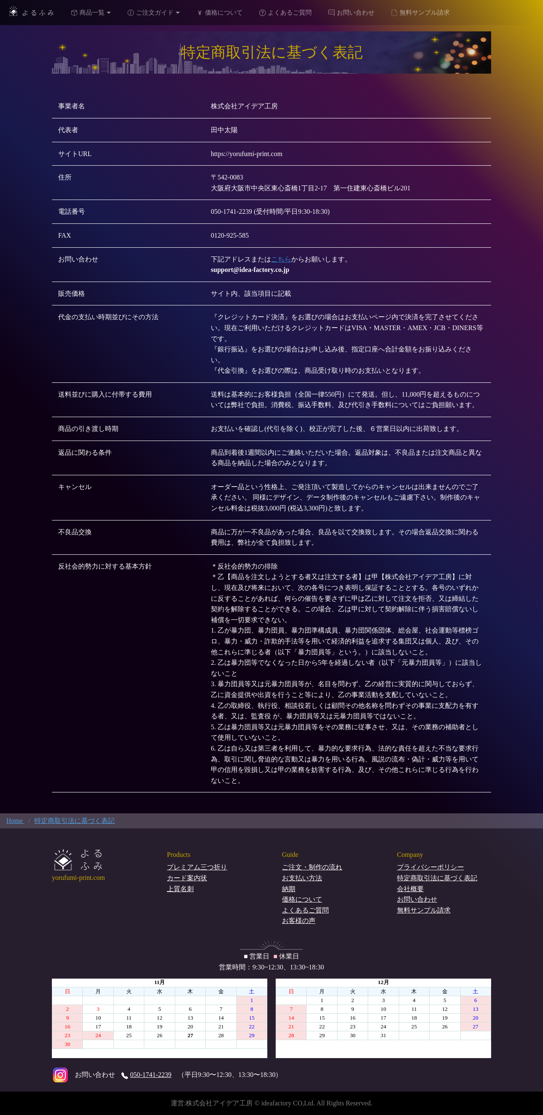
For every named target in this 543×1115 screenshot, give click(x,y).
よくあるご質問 (285, 12)
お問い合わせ (351, 12)
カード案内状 (187, 878)
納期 (288, 888)
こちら (281, 259)
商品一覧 (88, 12)
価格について (220, 12)
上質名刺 (180, 888)
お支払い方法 (302, 878)
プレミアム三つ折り (197, 867)
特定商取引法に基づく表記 (437, 878)
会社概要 (410, 888)
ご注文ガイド (151, 12)
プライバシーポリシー (430, 867)
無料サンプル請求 (420, 12)
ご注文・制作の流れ (312, 867)
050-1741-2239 (146, 1075)
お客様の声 (298, 920)
